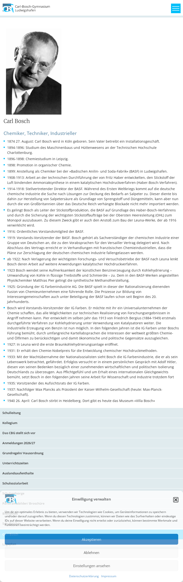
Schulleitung (11, 413)
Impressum (108, 576)
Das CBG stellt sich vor (18, 433)
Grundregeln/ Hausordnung (22, 453)
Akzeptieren (91, 539)
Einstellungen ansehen (91, 565)
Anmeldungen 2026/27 (18, 443)
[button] (175, 499)
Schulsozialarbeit (15, 483)
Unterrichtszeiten (15, 463)
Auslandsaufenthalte (18, 473)
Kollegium (9, 423)
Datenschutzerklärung (84, 576)
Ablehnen (91, 552)
